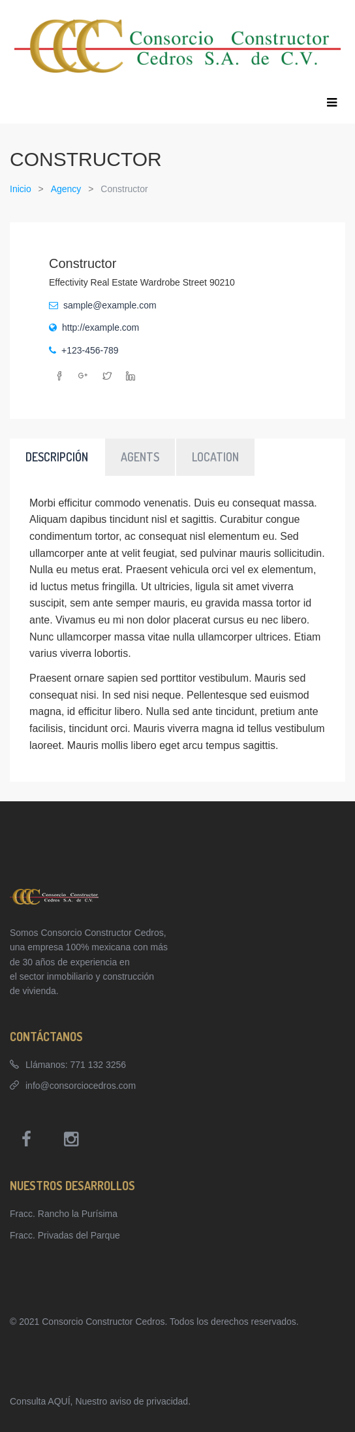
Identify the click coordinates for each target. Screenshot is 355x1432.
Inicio (20, 189)
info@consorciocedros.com (80, 1085)
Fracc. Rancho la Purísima (63, 1213)
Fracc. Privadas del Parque (65, 1235)
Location (215, 457)
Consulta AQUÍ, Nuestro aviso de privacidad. (100, 1401)
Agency (66, 189)
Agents (140, 457)
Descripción (56, 457)
